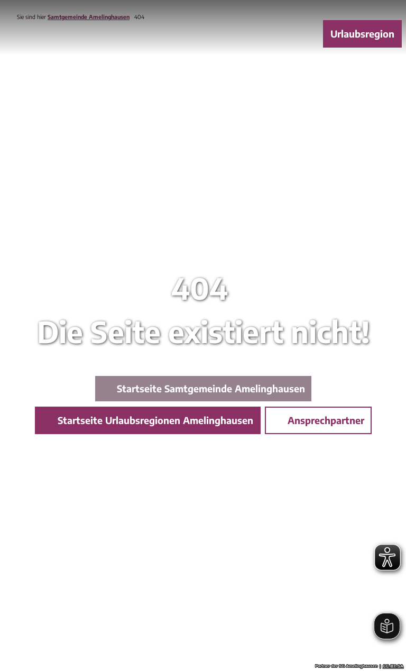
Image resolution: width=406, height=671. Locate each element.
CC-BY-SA (393, 666)
